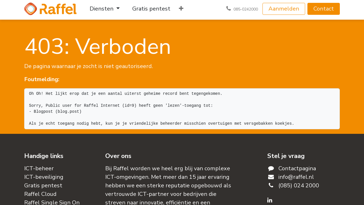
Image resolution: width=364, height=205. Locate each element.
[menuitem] (104, 8)
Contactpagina (297, 168)
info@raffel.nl (296, 177)
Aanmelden (283, 9)
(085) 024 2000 (298, 185)
